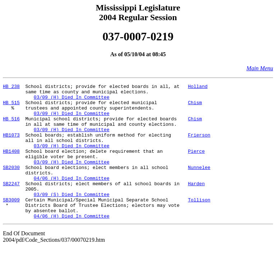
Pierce (196, 165)
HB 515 (11, 106)
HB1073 (11, 145)
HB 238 (11, 87)
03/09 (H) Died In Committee (72, 100)
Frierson (199, 145)
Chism (195, 106)
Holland (198, 87)
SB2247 (11, 204)
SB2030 (11, 184)
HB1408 (11, 165)
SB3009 (11, 223)
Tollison (199, 223)
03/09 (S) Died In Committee (72, 217)
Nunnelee (199, 184)
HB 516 (11, 126)
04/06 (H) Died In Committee (72, 197)
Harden (196, 204)
